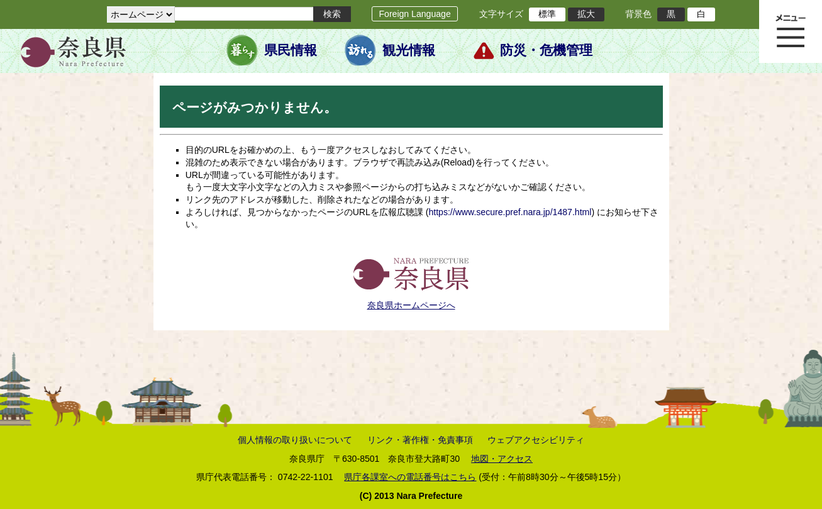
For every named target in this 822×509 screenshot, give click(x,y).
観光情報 (408, 50)
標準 (547, 14)
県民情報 (290, 50)
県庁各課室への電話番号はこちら (410, 477)
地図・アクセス (502, 459)
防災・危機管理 (546, 50)
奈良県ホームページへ (411, 305)
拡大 (586, 14)
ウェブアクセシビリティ (535, 440)
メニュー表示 (790, 31)
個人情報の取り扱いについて (295, 440)
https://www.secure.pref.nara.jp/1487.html (509, 212)
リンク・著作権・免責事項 (420, 440)
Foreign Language (414, 14)
